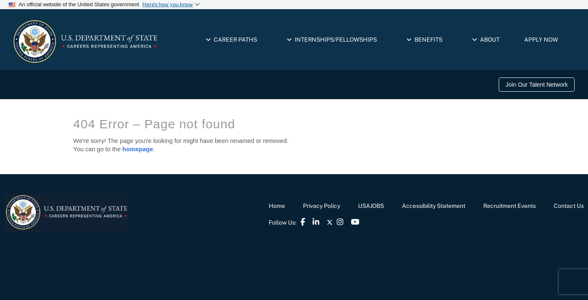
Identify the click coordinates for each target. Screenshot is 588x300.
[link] (538, 84)
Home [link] (277, 205)
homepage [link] (137, 149)
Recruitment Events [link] (509, 205)
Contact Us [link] (569, 205)
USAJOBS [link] (371, 205)
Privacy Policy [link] (321, 205)
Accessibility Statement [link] (433, 205)
